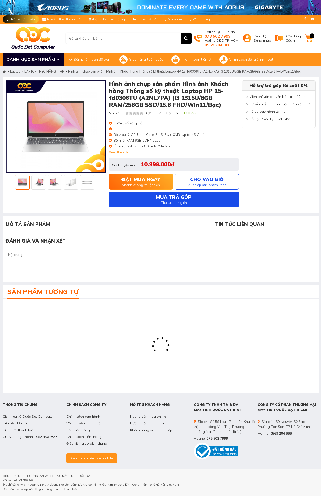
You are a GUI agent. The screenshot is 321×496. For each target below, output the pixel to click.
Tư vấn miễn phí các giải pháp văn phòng (282, 104)
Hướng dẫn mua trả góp (107, 19)
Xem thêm (118, 152)
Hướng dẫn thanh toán (148, 423)
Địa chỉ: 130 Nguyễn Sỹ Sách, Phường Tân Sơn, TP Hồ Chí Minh (284, 424)
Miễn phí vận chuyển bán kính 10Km (277, 96)
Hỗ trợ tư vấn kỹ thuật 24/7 (269, 119)
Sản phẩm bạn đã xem (90, 59)
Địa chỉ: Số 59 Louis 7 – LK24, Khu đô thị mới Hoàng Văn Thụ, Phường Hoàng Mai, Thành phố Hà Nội (224, 426)
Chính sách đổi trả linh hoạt (246, 59)
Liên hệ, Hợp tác (15, 423)
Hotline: (211, 438)
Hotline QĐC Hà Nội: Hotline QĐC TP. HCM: (222, 38)
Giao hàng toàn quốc (141, 59)
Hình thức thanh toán (19, 430)
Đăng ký (260, 36)
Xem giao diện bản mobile (92, 458)
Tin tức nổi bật (145, 19)
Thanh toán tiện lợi (191, 59)
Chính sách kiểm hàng (83, 437)
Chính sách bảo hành (83, 416)
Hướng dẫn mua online (148, 416)
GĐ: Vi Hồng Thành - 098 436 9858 (30, 437)
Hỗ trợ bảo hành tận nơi (267, 111)
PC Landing (199, 19)
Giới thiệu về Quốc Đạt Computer (28, 416)
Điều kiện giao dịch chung (86, 443)
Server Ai (173, 19)
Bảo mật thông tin (80, 430)
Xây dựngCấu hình (293, 38)
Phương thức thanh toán (62, 19)
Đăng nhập (262, 40)
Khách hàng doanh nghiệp (151, 430)
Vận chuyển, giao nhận (84, 423)
